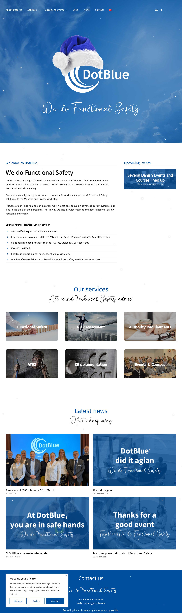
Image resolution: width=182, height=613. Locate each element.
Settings (18, 601)
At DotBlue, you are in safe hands (26, 553)
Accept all (55, 601)
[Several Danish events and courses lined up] (150, 179)
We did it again (102, 490)
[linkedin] (156, 10)
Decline (36, 601)
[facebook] (161, 10)
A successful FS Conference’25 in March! (30, 490)
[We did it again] (134, 460)
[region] (37, 590)
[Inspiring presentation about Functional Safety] (134, 523)
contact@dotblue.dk (94, 603)
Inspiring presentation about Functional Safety (122, 553)
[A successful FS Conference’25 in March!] (47, 460)
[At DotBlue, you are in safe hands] (47, 523)
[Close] (66, 575)
